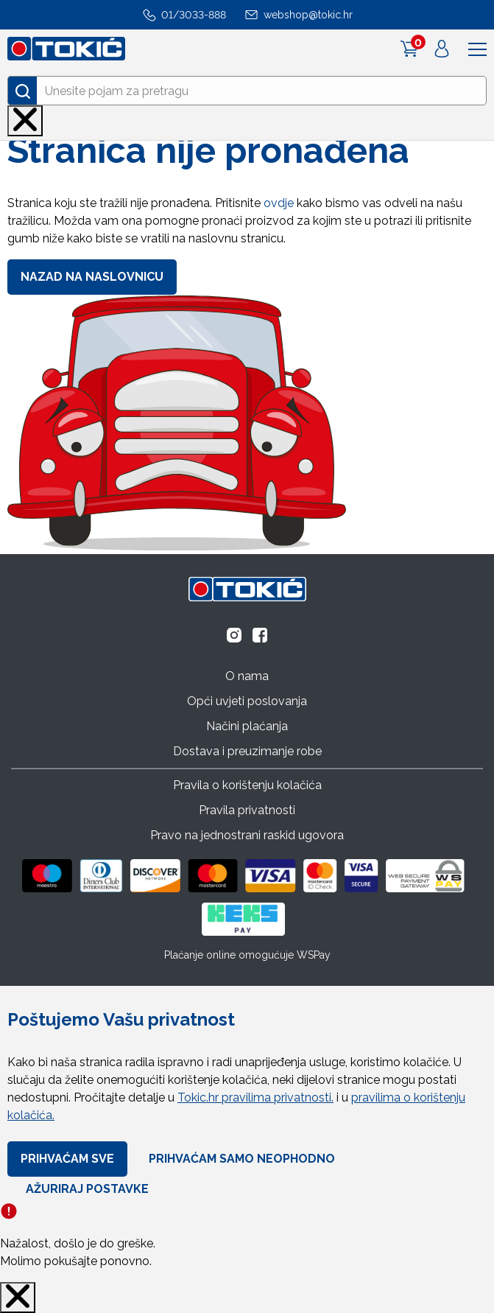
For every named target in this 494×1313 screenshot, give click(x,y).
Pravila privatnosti (247, 810)
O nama (247, 676)
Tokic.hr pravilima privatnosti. (255, 1097)
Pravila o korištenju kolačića (247, 785)
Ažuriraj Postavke (87, 1189)
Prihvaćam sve (67, 1159)
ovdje (279, 203)
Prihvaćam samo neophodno (242, 1159)
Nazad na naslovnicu (92, 277)
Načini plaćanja (247, 726)
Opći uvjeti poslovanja (247, 701)
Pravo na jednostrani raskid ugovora (247, 835)
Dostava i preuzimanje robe (247, 751)
